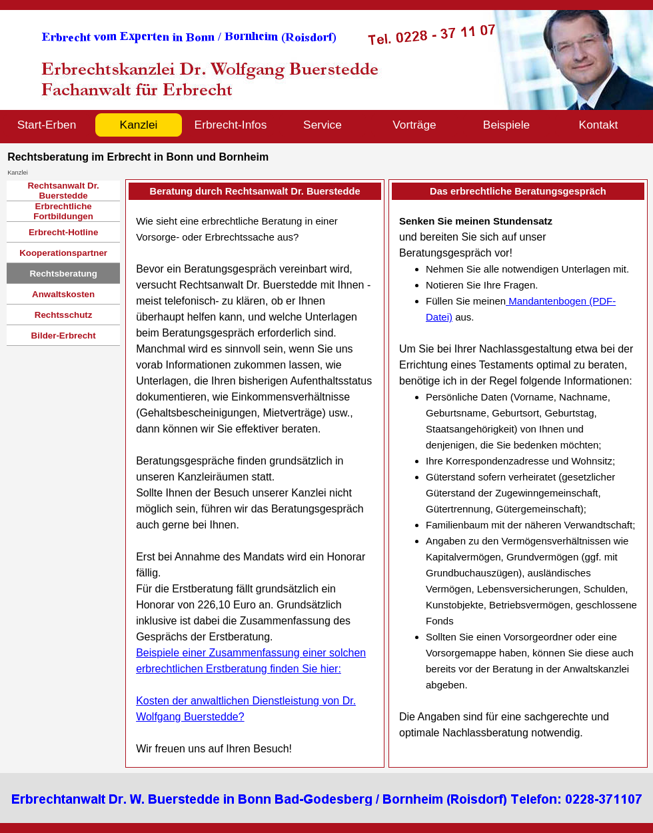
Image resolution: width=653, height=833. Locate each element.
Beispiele (506, 124)
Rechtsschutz (64, 315)
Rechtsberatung (63, 274)
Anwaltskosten (63, 294)
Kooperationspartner (63, 253)
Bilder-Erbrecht (63, 336)
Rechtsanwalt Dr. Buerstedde (63, 191)
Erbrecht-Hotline (63, 232)
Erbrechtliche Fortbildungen (63, 211)
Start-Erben (47, 124)
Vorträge (414, 124)
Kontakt (598, 124)
